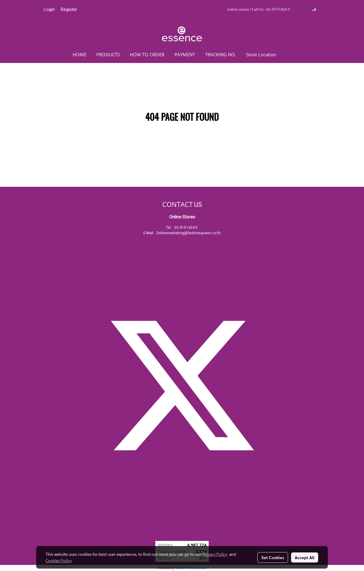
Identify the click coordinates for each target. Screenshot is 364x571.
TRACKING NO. (220, 54)
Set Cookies (272, 557)
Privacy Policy (214, 554)
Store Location (261, 54)
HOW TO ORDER (147, 54)
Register (69, 9)
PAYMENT (184, 54)
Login (49, 9)
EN (316, 9)
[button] (290, 54)
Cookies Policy (59, 560)
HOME (79, 54)
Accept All (304, 557)
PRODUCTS (108, 54)
